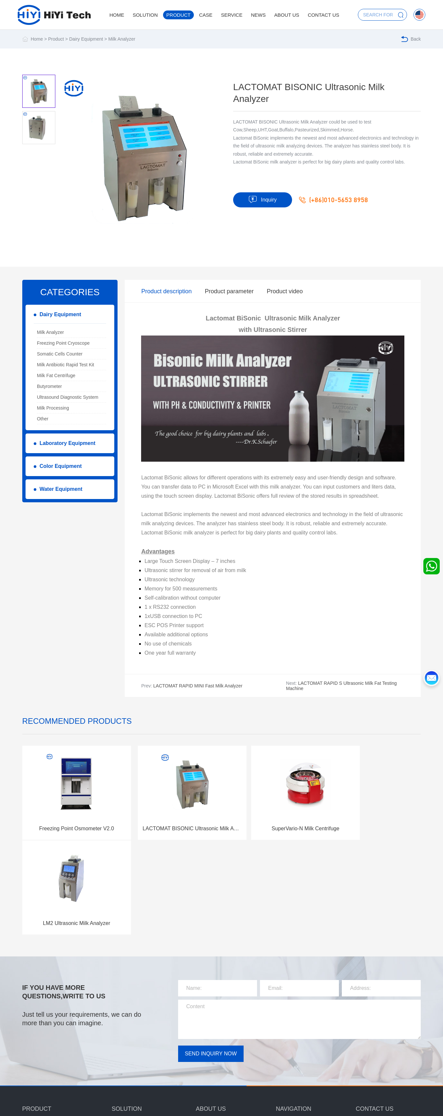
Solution (145, 15)
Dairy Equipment (86, 39)
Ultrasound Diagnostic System (68, 397)
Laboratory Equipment (68, 443)
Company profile (212, 1028)
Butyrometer (49, 386)
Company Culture (213, 1039)
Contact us (323, 15)
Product (178, 15)
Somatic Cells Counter (60, 353)
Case (205, 15)
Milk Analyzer (121, 39)
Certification (208, 1051)
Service (232, 15)
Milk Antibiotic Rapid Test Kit (65, 364)
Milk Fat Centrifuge (56, 375)
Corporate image (213, 1062)
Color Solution (126, 1057)
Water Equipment (61, 489)
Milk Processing (53, 408)
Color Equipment (61, 466)
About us (286, 15)
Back (411, 39)
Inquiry (263, 199)
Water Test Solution (131, 1068)
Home (116, 15)
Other (42, 418)
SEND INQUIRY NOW (211, 949)
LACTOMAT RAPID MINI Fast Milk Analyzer (197, 685)
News (258, 15)
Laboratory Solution (131, 1045)
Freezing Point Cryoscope (63, 343)
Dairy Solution (126, 1034)
